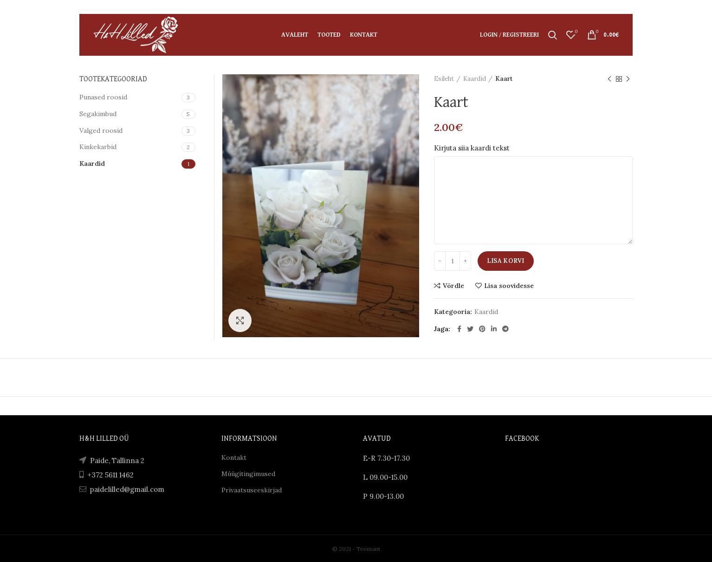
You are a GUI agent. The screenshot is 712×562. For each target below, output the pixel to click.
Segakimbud (98, 114)
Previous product (609, 79)
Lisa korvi (505, 261)
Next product (628, 79)
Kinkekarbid (98, 147)
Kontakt (233, 457)
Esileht (444, 79)
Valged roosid (101, 130)
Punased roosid (103, 97)
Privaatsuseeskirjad (251, 490)
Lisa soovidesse (509, 285)
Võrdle (453, 285)
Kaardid (474, 79)
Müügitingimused (248, 474)
